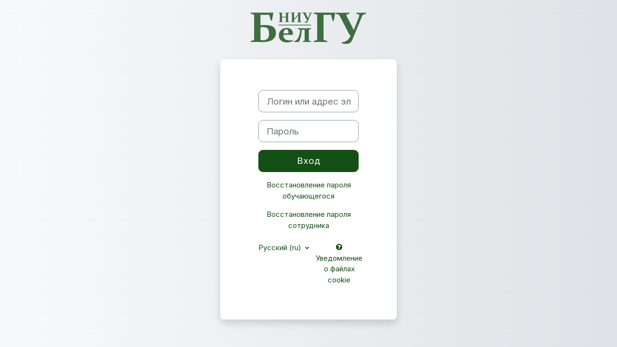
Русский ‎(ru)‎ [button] (280, 247)
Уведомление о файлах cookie (339, 263)
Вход (308, 160)
